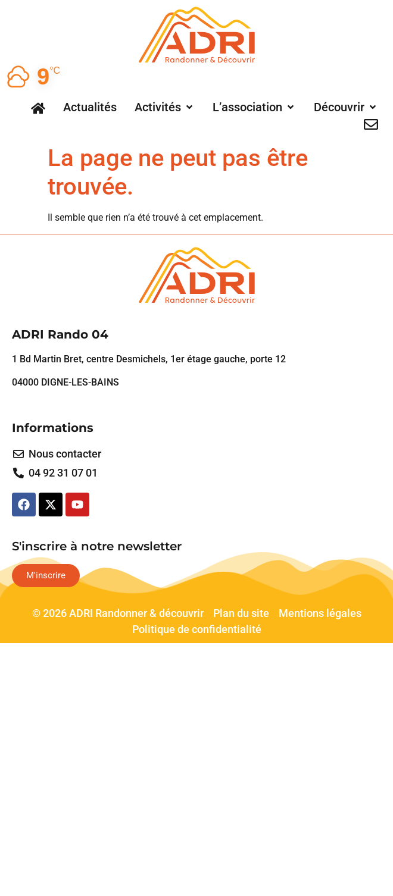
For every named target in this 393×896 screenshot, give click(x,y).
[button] (165, 107)
